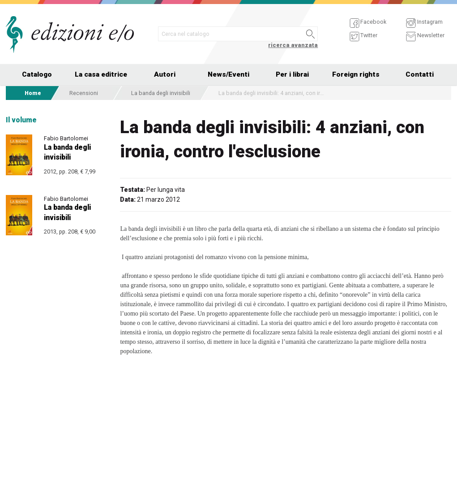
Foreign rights (356, 74)
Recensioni (83, 93)
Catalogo (37, 74)
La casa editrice (101, 74)
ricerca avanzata (293, 45)
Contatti (420, 74)
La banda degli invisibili (160, 93)
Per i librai (292, 74)
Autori (164, 74)
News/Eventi (228, 74)
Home (33, 93)
